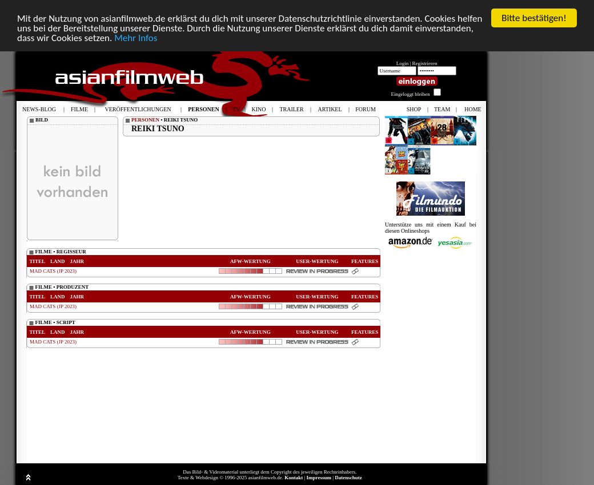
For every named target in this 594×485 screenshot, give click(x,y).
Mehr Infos (135, 37)
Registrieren (425, 63)
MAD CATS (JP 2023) (53, 271)
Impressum (319, 477)
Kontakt (293, 477)
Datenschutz (348, 477)
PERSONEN (145, 120)
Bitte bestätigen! (534, 18)
